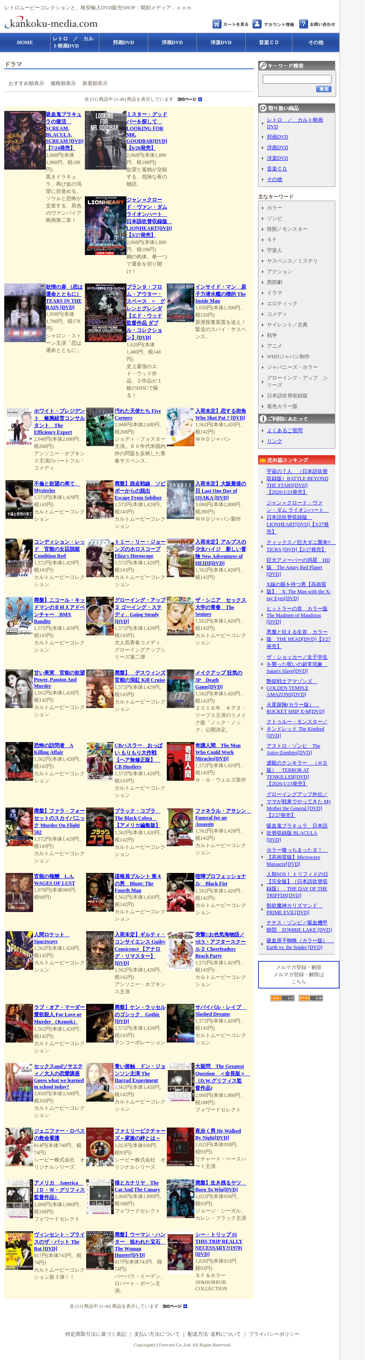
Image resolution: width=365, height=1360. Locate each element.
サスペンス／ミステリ (292, 261)
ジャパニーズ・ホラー (292, 367)
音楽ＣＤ (277, 169)
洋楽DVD (277, 158)
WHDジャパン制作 (288, 357)
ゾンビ (274, 218)
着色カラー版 (282, 406)
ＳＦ (272, 240)
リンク (274, 441)
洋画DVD (277, 147)
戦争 (272, 335)
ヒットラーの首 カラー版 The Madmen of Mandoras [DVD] (297, 615)
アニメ (274, 346)
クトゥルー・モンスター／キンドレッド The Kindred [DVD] (297, 729)
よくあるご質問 (285, 431)
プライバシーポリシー (274, 1334)
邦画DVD (277, 137)
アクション (279, 272)
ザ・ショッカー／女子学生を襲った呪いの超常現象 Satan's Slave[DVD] (297, 664)
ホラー (274, 208)
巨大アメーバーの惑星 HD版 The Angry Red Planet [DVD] (298, 567)
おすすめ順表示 (26, 83)
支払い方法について (157, 1334)
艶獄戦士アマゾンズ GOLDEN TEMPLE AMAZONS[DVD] (292, 687)
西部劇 (274, 282)
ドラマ (274, 293)
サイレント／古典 (287, 325)
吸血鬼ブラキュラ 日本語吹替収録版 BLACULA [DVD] (297, 833)
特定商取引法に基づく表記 (95, 1334)
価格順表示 (63, 83)
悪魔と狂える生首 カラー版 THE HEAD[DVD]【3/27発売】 (299, 639)
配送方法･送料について (214, 1334)
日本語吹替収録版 (287, 396)
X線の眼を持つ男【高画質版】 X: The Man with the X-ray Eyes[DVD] (299, 591)
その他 (274, 179)
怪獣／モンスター (287, 229)
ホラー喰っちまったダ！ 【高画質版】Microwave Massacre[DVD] (297, 857)
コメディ (277, 314)
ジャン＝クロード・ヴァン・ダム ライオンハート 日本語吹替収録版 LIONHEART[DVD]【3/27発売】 (298, 517)
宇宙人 (274, 250)
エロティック (282, 303)
